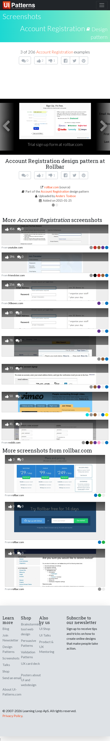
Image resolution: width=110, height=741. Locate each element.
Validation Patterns (28, 654)
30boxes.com (15, 303)
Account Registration (52, 28)
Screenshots (10, 658)
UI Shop (44, 629)
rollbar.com (51, 187)
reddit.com (14, 442)
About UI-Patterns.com (11, 691)
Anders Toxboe (66, 196)
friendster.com (16, 275)
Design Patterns (8, 649)
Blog (5, 629)
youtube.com (15, 247)
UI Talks (45, 635)
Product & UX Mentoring (46, 646)
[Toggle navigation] (102, 5)
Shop (5, 671)
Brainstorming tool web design (31, 629)
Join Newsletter (10, 637)
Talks (6, 665)
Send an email (11, 678)
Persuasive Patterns (28, 643)
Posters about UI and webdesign (31, 680)
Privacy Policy (12, 716)
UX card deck (30, 663)
